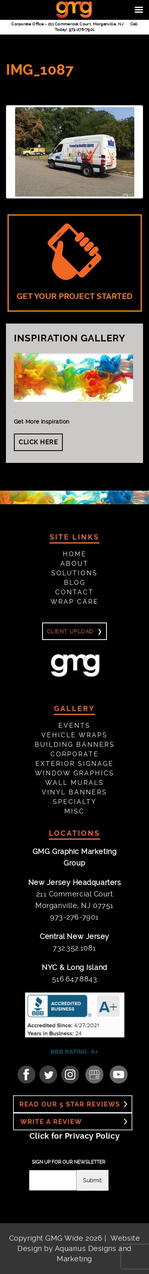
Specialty (75, 802)
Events (74, 725)
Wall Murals (74, 782)
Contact (74, 592)
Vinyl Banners (74, 792)
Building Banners (75, 744)
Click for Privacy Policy (74, 1136)
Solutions (74, 573)
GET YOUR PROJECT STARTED (75, 262)
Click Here (38, 442)
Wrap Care (74, 601)
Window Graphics (74, 773)
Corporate (74, 754)
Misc (74, 811)
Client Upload (70, 631)
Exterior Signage (74, 763)
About (74, 563)
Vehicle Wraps (74, 735)
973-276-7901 (82, 29)
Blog (74, 582)
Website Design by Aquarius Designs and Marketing (78, 1248)
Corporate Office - (67, 24)
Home (75, 554)
